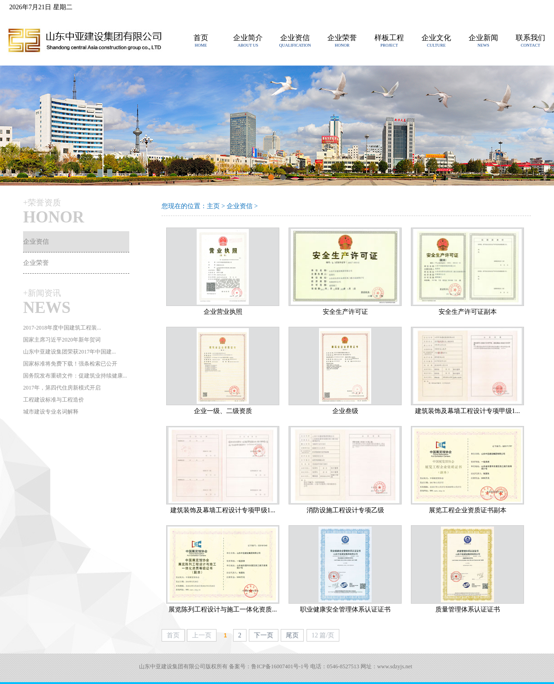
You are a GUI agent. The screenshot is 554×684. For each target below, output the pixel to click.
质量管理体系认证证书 (467, 609)
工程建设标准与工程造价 (53, 399)
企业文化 (436, 38)
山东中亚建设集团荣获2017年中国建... (69, 351)
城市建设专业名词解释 (50, 411)
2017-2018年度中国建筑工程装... (62, 327)
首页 (200, 38)
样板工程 (389, 38)
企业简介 (248, 38)
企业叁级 (345, 411)
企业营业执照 (223, 311)
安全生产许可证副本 (468, 311)
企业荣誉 (342, 38)
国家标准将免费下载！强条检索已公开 (70, 363)
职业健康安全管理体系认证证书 (345, 609)
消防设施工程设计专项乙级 (345, 510)
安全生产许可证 (345, 311)
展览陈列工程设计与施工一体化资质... (223, 609)
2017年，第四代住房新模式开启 (62, 387)
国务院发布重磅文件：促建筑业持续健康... (75, 375)
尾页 (292, 635)
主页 (213, 206)
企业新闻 (483, 38)
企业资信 (295, 38)
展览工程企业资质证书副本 (467, 510)
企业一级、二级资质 (223, 411)
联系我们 (530, 38)
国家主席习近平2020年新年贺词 (62, 339)
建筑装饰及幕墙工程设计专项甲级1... (467, 411)
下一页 (263, 635)
